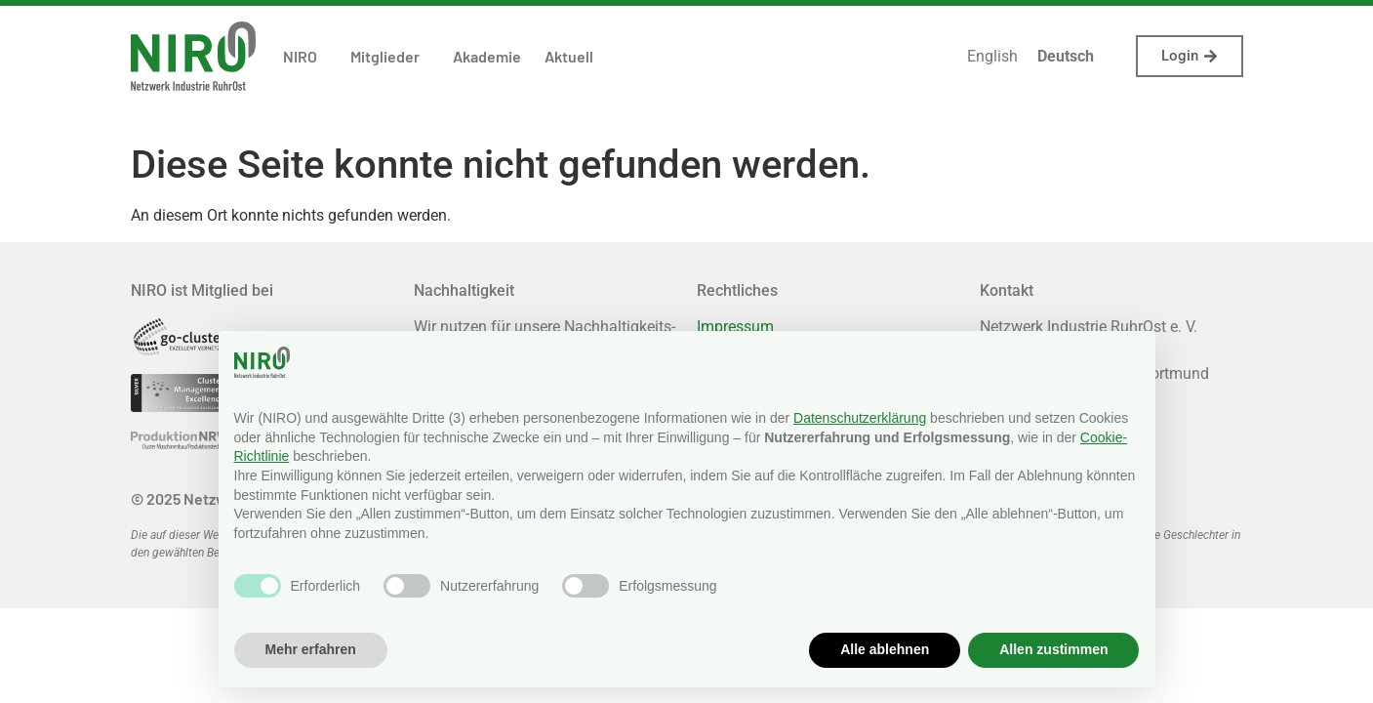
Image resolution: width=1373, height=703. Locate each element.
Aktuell (569, 56)
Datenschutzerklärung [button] (859, 418)
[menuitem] (992, 56)
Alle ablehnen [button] (884, 649)
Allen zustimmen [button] (1053, 649)
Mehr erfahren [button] (310, 649)
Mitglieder (389, 56)
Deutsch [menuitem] (1065, 56)
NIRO (305, 56)
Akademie (487, 56)
